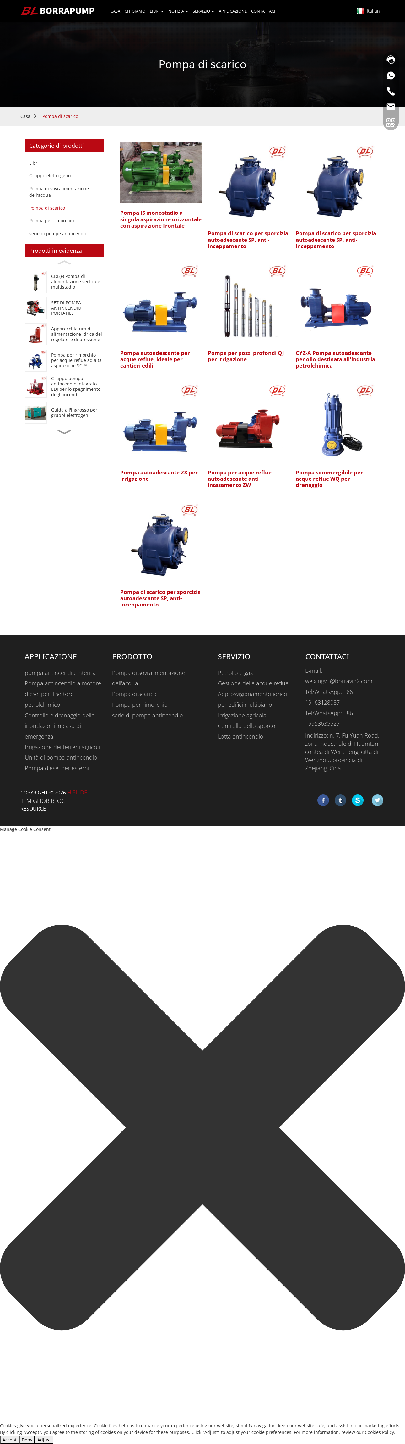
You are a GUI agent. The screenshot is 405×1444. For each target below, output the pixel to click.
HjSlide (77, 792)
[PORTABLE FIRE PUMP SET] (64, 307)
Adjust (44, 1440)
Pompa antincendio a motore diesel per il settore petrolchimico (63, 693)
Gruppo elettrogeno (50, 176)
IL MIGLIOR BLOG (43, 801)
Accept (10, 1440)
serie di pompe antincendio (58, 233)
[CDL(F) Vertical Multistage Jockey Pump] (64, 281)
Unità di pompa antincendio (61, 757)
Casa (25, 116)
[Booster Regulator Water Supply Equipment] (64, 334)
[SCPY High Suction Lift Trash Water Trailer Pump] (64, 360)
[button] (64, 432)
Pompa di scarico (60, 116)
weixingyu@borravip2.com (338, 681)
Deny (27, 1440)
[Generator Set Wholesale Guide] (64, 412)
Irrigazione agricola (242, 715)
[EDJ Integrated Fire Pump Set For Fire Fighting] (64, 386)
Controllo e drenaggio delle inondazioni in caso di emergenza (59, 725)
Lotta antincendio (240, 736)
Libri (34, 163)
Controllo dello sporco (246, 725)
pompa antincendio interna (60, 673)
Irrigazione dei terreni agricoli (62, 747)
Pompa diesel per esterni (57, 768)
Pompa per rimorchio (51, 221)
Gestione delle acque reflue (253, 683)
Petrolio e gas (235, 673)
